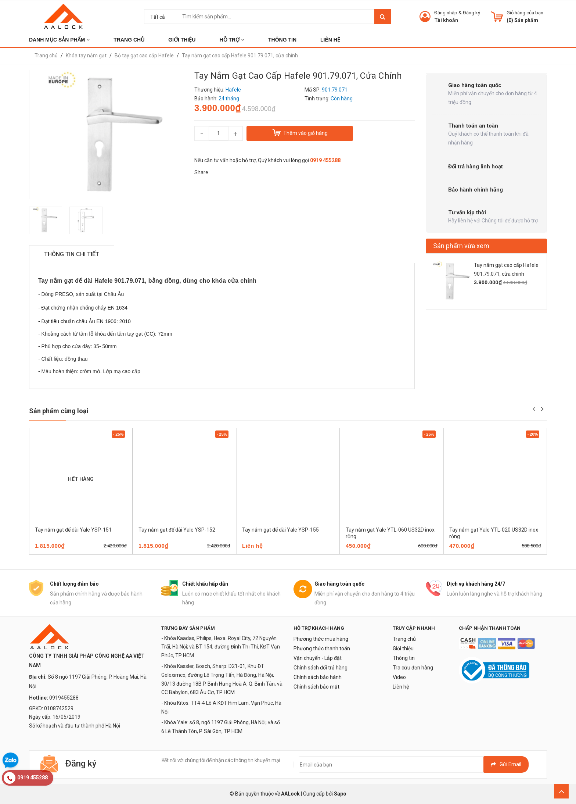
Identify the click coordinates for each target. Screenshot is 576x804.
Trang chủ (404, 639)
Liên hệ (401, 687)
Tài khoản (446, 20)
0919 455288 (325, 160)
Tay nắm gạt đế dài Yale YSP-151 (73, 530)
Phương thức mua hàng (321, 639)
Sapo (340, 794)
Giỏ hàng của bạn (525, 12)
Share (201, 172)
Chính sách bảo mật (316, 687)
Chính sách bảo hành (318, 677)
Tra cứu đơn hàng (413, 668)
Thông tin (404, 658)
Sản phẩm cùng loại (59, 411)
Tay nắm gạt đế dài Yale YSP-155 (280, 530)
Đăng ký (471, 12)
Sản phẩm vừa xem (461, 246)
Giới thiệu (403, 648)
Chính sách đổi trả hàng (321, 668)
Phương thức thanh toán (322, 648)
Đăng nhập (445, 12)
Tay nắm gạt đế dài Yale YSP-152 (176, 530)
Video (399, 677)
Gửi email (506, 764)
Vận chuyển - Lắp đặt (318, 658)
